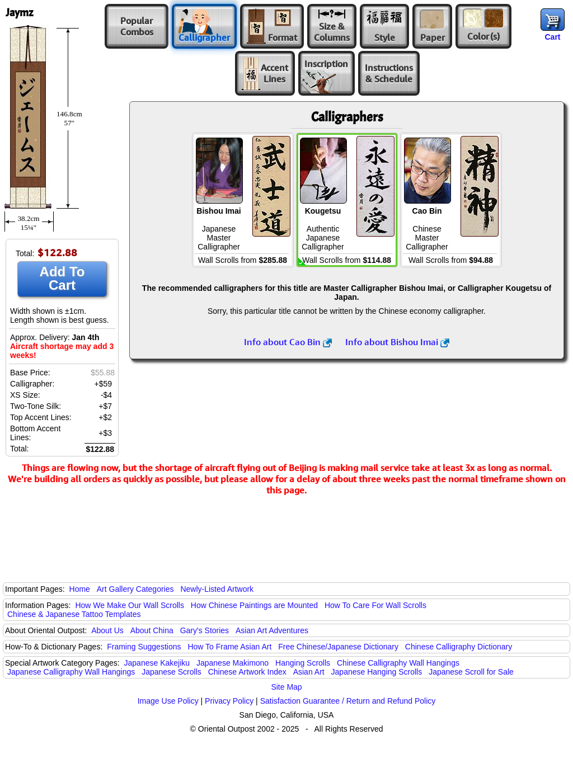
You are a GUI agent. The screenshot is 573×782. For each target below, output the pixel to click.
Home (79, 589)
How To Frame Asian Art (229, 646)
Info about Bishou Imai (397, 341)
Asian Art (309, 671)
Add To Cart (62, 278)
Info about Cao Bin (288, 341)
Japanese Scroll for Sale (471, 671)
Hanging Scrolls (302, 662)
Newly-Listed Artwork (216, 589)
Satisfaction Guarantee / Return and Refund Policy (348, 700)
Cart (552, 36)
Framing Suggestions (144, 646)
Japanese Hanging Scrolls (376, 671)
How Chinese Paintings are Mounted (254, 605)
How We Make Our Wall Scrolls (129, 605)
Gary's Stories (204, 630)
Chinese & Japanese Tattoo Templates (73, 614)
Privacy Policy (229, 700)
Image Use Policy (168, 700)
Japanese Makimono (232, 662)
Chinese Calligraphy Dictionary (458, 646)
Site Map (286, 686)
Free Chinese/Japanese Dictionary (338, 646)
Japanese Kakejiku (157, 662)
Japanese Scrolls (171, 671)
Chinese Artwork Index (247, 671)
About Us (107, 630)
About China (151, 630)
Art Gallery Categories (135, 589)
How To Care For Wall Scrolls (375, 605)
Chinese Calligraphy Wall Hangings (398, 662)
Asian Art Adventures (272, 630)
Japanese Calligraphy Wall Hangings (71, 671)
